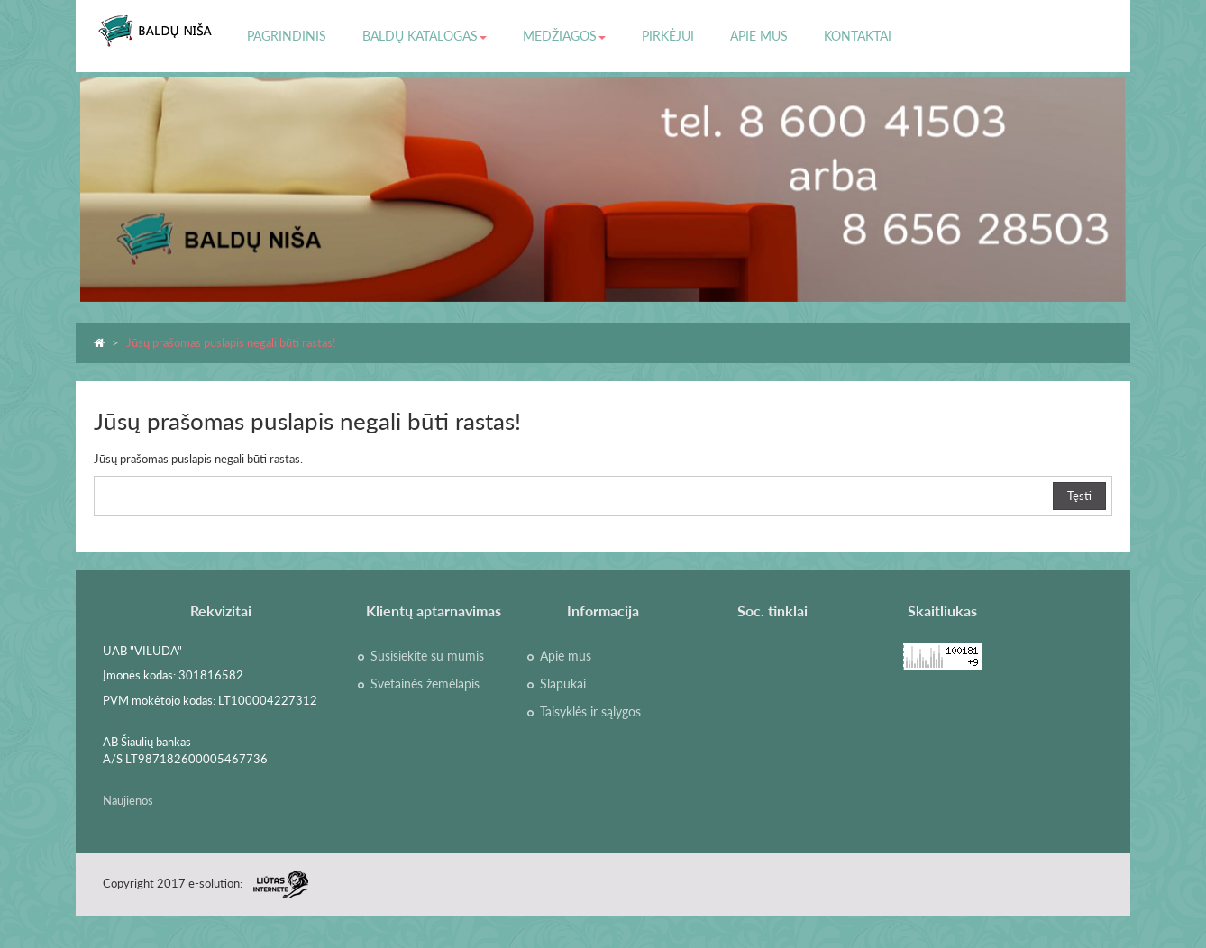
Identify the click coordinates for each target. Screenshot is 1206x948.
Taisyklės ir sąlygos (590, 712)
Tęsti (1079, 495)
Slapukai (563, 684)
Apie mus (565, 656)
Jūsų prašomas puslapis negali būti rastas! (231, 342)
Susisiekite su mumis (427, 656)
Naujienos (128, 800)
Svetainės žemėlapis (425, 684)
